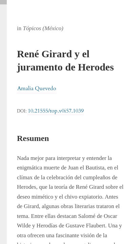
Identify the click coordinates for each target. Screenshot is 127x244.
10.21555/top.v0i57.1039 (56, 111)
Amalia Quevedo (36, 88)
